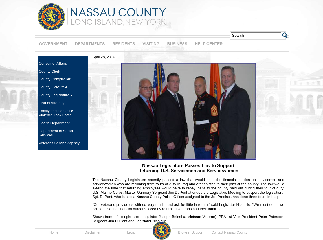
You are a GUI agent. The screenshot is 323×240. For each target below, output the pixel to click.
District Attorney (52, 103)
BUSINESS (177, 44)
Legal (131, 232)
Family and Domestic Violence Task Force (56, 113)
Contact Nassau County (229, 232)
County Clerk (49, 71)
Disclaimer (92, 232)
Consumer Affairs (53, 63)
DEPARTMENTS (90, 44)
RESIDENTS (123, 44)
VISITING (151, 44)
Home (53, 232)
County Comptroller (55, 79)
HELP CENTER (209, 44)
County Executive (53, 87)
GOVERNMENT (53, 44)
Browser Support (190, 232)
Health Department (54, 123)
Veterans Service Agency (59, 143)
